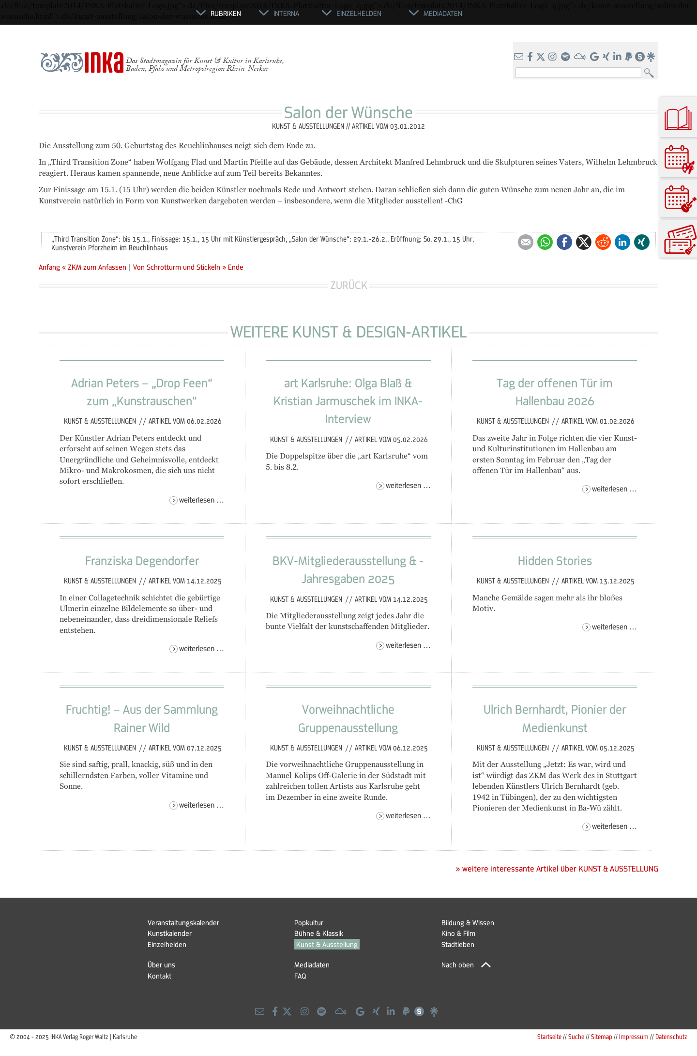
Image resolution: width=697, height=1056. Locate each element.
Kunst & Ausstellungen (101, 420)
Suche (576, 1036)
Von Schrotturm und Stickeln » (179, 266)
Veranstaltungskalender (183, 922)
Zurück (348, 284)
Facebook (564, 242)
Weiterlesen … (201, 499)
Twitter (583, 242)
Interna (286, 13)
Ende (235, 266)
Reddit (603, 242)
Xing (642, 242)
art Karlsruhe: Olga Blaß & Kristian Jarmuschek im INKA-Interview (348, 400)
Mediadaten (312, 964)
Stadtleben (457, 944)
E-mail (525, 242)
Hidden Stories (555, 560)
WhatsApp (545, 242)
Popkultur (308, 922)
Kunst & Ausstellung (327, 944)
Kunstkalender (170, 933)
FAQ (300, 975)
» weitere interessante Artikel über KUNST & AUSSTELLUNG (556, 868)
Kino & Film (458, 933)
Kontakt (159, 975)
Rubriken (226, 13)
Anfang (49, 266)
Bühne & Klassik (318, 933)
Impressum (634, 1036)
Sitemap (601, 1036)
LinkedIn (622, 242)
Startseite (549, 1036)
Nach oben (457, 964)
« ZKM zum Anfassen (95, 266)
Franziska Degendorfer (142, 560)
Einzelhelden (167, 944)
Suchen (651, 73)
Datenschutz (671, 1036)
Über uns (161, 964)
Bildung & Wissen (467, 922)
